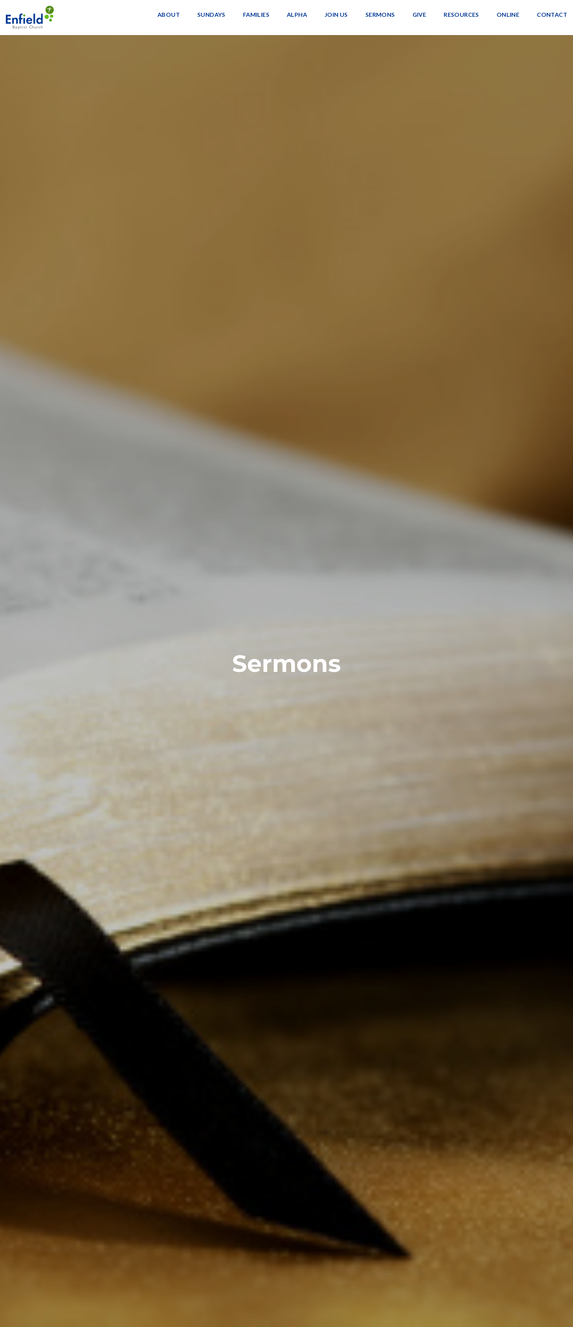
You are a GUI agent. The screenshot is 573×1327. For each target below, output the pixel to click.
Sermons (380, 15)
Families (256, 15)
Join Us (336, 15)
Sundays (211, 15)
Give (419, 15)
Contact (552, 15)
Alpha (297, 15)
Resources (461, 15)
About (169, 15)
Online (508, 15)
